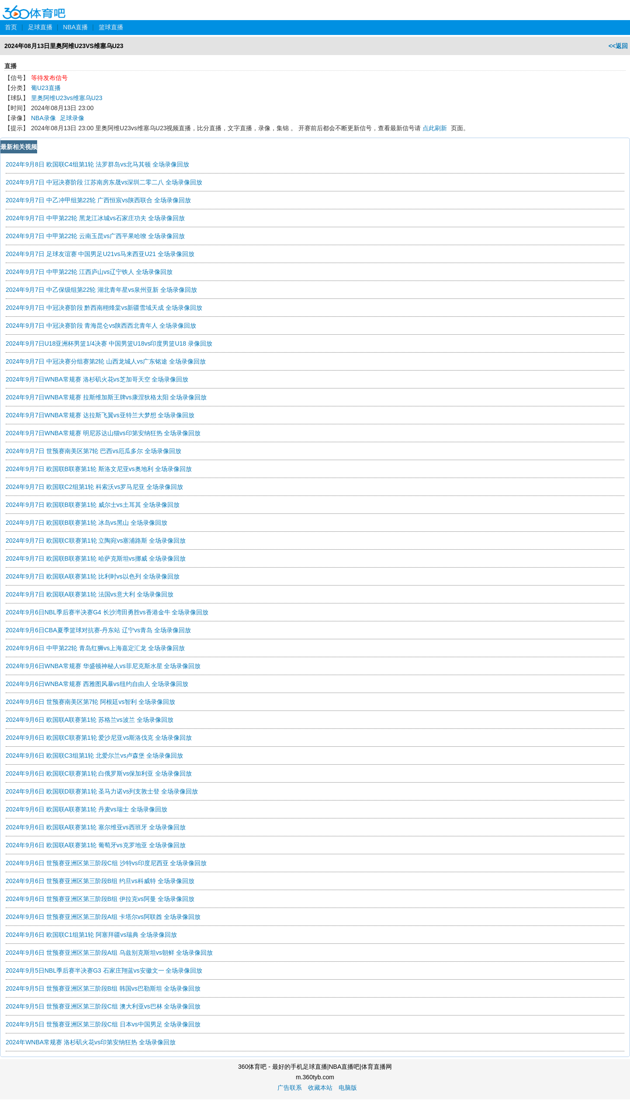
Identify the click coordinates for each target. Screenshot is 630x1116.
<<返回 (618, 45)
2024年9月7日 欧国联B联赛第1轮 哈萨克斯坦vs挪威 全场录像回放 (96, 558)
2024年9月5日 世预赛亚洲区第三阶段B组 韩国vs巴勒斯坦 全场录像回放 (103, 988)
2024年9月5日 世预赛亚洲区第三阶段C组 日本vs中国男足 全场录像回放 (103, 1024)
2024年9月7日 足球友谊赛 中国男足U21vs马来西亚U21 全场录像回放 (100, 253)
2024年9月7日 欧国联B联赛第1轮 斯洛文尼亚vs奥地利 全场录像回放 (99, 468)
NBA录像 (43, 117)
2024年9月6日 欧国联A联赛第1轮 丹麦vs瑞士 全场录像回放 (86, 809)
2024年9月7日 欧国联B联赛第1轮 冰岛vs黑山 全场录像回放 (86, 522)
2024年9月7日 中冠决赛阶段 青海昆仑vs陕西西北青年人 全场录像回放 (101, 325)
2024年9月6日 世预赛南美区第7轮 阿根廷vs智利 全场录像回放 (90, 701)
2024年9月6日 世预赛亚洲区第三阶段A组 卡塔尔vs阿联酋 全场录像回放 (103, 916)
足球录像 (72, 117)
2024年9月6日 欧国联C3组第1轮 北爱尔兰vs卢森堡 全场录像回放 (94, 755)
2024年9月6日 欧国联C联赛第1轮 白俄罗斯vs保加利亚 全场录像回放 (99, 773)
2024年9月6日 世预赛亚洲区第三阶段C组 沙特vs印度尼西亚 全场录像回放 (106, 863)
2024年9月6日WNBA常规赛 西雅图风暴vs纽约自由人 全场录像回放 (97, 683)
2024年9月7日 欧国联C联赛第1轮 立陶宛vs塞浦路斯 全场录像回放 (96, 540)
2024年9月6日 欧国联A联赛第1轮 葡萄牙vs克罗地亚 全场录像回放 (96, 845)
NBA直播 (75, 27)
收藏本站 (320, 1087)
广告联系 (289, 1087)
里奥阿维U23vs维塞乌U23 (66, 97)
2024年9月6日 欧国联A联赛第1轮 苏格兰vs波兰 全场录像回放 (89, 719)
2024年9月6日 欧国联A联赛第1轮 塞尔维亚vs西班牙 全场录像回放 (96, 827)
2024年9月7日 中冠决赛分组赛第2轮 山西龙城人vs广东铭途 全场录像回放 (106, 361)
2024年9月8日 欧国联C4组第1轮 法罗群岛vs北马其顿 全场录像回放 (97, 164)
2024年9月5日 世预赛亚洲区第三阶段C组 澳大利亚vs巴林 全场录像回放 (103, 1006)
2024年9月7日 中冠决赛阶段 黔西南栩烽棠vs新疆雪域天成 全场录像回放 (104, 307)
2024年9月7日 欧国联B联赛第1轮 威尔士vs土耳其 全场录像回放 (93, 504)
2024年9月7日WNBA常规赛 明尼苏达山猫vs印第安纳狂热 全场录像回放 (103, 433)
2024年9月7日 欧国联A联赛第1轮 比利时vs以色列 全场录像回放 (93, 576)
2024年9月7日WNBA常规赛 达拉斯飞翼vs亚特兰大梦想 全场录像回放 (100, 415)
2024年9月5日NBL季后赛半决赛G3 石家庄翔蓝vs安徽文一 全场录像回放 (104, 970)
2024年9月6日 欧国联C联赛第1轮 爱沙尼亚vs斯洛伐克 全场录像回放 (99, 737)
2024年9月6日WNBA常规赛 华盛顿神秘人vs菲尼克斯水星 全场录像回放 (103, 665)
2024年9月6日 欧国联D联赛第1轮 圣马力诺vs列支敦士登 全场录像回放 (102, 791)
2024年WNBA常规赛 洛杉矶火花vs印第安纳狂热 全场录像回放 (91, 1042)
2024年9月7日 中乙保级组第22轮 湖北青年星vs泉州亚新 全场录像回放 (101, 289)
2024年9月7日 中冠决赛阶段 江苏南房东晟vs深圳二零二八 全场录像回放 (104, 182)
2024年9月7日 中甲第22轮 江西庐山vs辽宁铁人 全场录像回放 (89, 271)
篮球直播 (111, 27)
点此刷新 (434, 128)
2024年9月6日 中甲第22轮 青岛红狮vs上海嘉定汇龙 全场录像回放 (95, 648)
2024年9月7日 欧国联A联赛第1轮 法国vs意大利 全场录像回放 (89, 594)
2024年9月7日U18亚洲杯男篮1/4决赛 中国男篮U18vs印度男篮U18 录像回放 (109, 343)
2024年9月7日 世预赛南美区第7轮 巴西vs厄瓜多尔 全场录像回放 (93, 450)
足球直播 (40, 27)
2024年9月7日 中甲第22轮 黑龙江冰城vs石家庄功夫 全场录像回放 (95, 218)
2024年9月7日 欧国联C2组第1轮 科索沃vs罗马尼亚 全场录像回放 (94, 486)
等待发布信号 (49, 77)
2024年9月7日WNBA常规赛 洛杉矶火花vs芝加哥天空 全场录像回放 (97, 379)
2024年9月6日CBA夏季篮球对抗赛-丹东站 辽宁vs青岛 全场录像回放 (98, 630)
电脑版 (348, 1087)
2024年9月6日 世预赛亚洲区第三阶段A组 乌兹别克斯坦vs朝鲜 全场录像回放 (109, 952)
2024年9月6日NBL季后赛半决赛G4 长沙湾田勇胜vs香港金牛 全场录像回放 (107, 612)
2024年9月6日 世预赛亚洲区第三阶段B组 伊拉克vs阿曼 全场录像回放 (100, 898)
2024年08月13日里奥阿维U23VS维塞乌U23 (63, 45)
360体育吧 (34, 6)
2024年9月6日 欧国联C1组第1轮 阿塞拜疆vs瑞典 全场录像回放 (91, 934)
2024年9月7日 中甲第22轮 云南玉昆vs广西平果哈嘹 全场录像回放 (95, 235)
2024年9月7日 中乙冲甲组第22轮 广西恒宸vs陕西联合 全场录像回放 (98, 200)
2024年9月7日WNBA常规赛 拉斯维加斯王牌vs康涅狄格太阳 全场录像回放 (106, 397)
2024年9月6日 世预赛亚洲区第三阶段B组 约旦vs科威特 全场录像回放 (100, 880)
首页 (11, 27)
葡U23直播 (46, 87)
